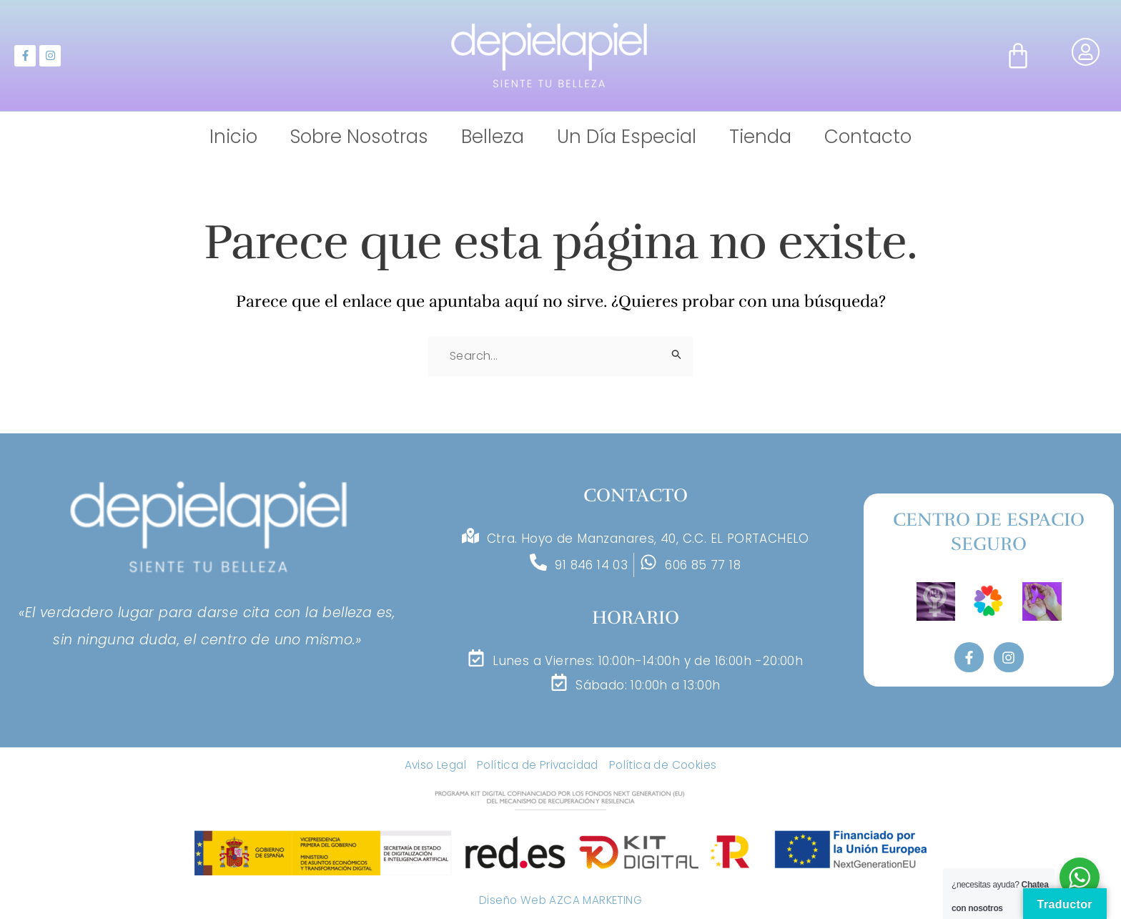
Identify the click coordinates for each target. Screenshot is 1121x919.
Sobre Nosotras (359, 137)
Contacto (868, 137)
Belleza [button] (492, 137)
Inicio (233, 137)
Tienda (760, 137)
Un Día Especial (626, 137)
